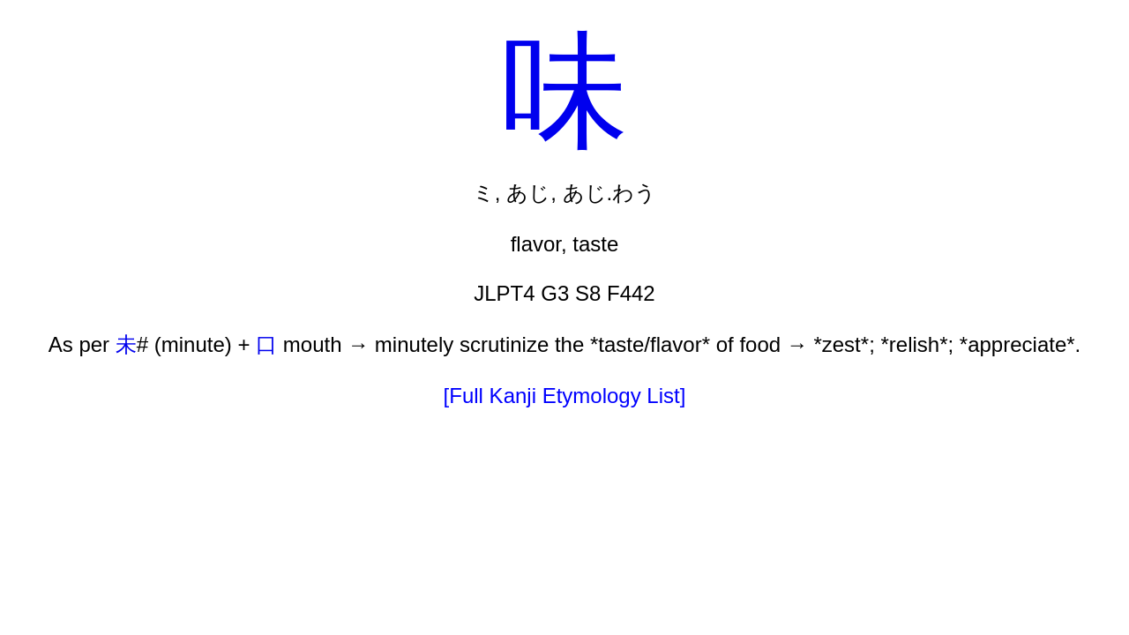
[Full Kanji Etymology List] (565, 395)
